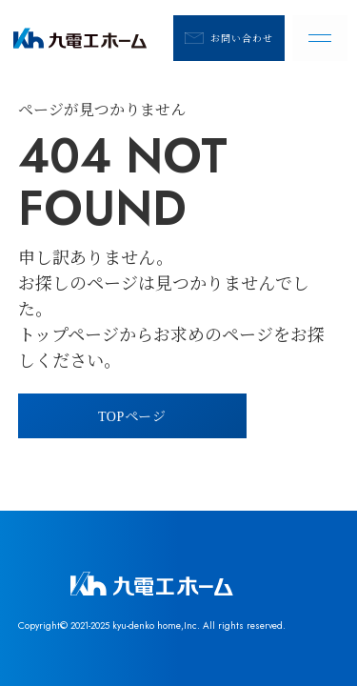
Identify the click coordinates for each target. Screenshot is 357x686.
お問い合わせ (229, 38)
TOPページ (132, 415)
